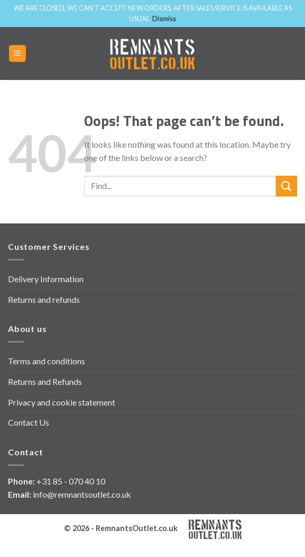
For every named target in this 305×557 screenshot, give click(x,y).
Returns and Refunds (45, 381)
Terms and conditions (46, 361)
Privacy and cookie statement (61, 402)
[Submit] (286, 186)
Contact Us (28, 422)
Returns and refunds (44, 299)
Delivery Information (46, 279)
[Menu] (17, 53)
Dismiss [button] (164, 18)
